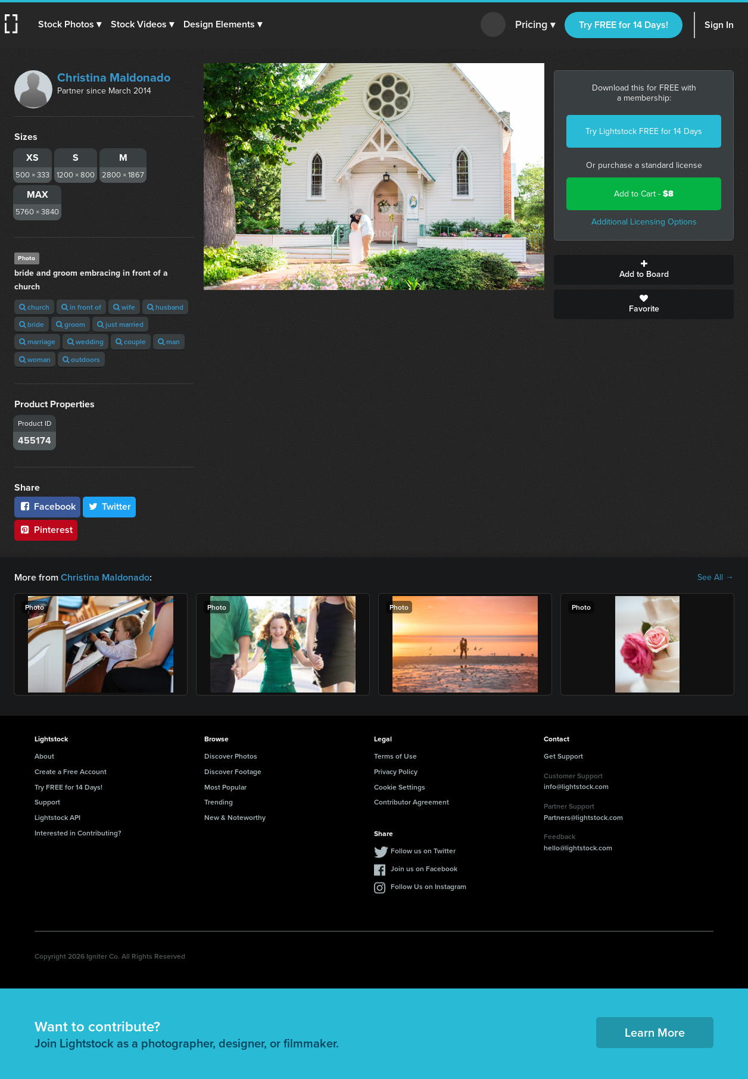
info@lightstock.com (576, 786)
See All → (715, 578)
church (34, 307)
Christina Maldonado (113, 77)
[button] (69, 24)
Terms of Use (395, 756)
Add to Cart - (644, 194)
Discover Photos (230, 756)
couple (131, 341)
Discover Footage (232, 771)
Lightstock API (57, 817)
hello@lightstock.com (578, 848)
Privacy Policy (395, 771)
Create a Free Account (71, 771)
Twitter (110, 506)
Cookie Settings (399, 787)
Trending (218, 802)
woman (35, 359)
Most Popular (225, 787)
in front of (81, 307)
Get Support (563, 756)
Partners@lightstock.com (583, 817)
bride (31, 324)
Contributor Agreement (411, 802)
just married (120, 324)
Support (47, 802)
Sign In (719, 25)
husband (165, 307)
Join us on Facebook (424, 868)
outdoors (81, 359)
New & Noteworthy (235, 817)
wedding (85, 341)
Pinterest (46, 530)
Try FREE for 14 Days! (623, 25)
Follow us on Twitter (423, 851)
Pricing (535, 25)
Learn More (655, 1032)
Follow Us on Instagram (428, 886)
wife (124, 307)
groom (70, 324)
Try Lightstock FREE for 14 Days (643, 131)
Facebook (47, 506)
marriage (37, 341)
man (169, 341)
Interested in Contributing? (78, 833)
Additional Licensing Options (644, 222)
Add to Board (643, 270)
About (44, 756)
